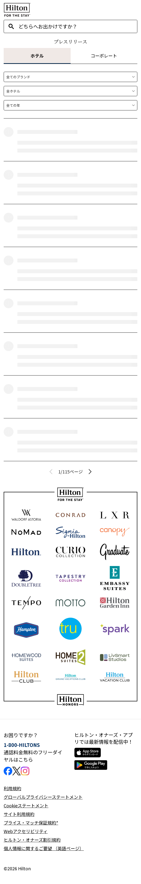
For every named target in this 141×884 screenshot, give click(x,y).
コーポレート (104, 55)
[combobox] (78, 26)
